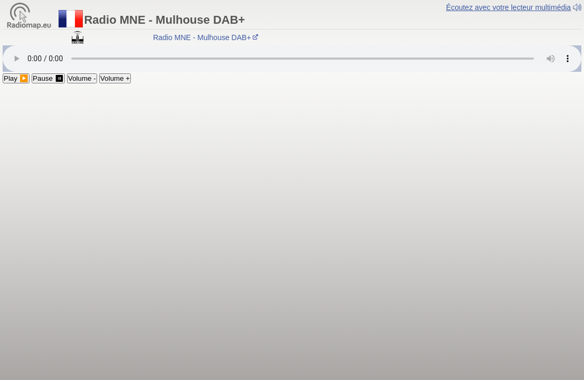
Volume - (82, 78)
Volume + (115, 78)
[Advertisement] (292, 162)
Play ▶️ (16, 78)
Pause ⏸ (48, 78)
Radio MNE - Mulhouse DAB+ (207, 37)
